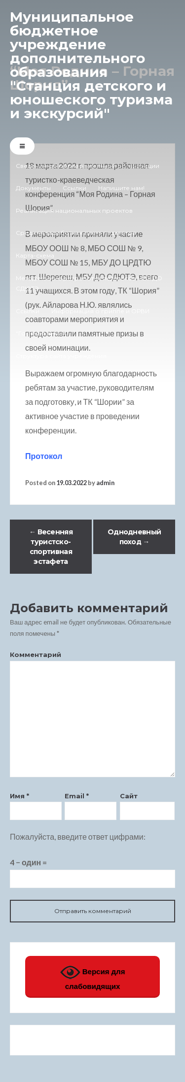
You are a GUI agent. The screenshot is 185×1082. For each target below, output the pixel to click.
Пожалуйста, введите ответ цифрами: (78, 836)
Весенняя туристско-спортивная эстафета (51, 546)
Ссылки (74, 188)
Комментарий (35, 654)
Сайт (129, 796)
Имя (19, 796)
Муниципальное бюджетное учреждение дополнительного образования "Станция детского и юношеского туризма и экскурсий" (91, 65)
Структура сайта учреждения (61, 356)
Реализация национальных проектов (74, 210)
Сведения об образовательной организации (87, 165)
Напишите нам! (121, 188)
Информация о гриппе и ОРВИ (100, 311)
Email (77, 796)
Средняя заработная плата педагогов (76, 232)
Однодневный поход (134, 536)
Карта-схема (35, 255)
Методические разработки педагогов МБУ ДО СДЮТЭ (89, 283)
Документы (33, 188)
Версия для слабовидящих (92, 976)
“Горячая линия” (42, 333)
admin (105, 483)
